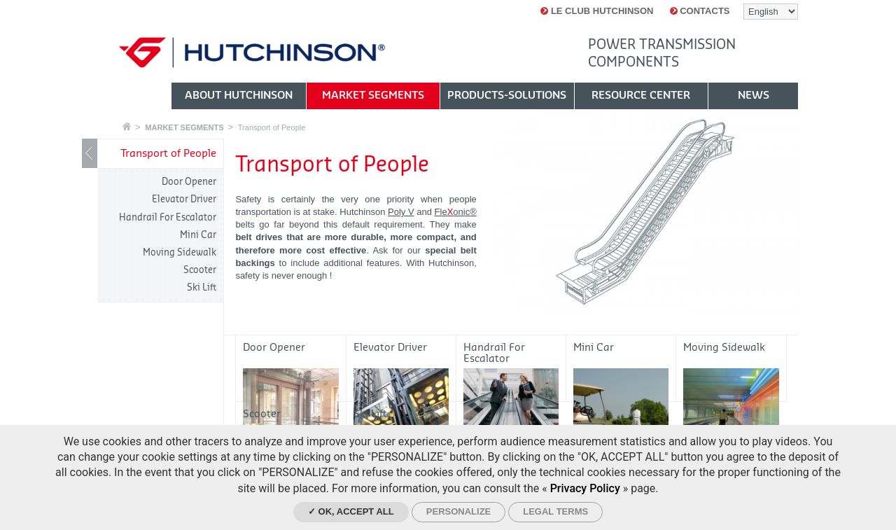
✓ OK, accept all (351, 511)
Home (126, 126)
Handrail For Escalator (167, 217)
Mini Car (198, 234)
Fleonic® (456, 212)
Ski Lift (201, 287)
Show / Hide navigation (89, 153)
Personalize (458, 511)
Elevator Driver (184, 199)
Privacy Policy (585, 488)
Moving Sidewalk (179, 252)
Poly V (401, 212)
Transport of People (272, 127)
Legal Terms (555, 511)
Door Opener (189, 181)
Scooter (199, 269)
